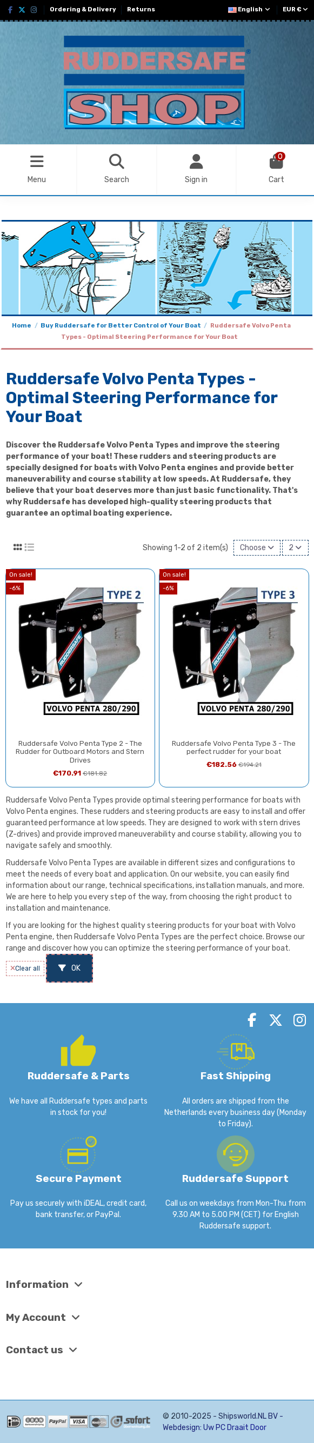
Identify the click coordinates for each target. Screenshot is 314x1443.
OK (69, 968)
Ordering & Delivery (83, 9)
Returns (141, 9)
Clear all (25, 968)
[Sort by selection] (256, 548)
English (249, 9)
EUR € (295, 9)
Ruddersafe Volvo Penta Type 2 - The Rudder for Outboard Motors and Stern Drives (80, 751)
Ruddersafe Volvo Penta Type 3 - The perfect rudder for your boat (234, 747)
